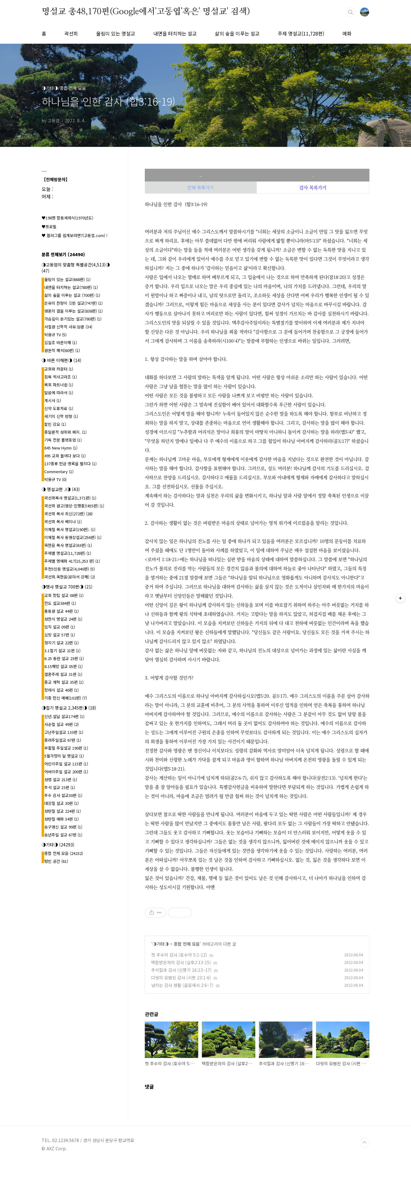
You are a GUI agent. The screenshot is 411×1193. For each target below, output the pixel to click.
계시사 (52, 400)
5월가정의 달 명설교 (64, 756)
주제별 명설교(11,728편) (67, 553)
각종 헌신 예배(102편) (65, 698)
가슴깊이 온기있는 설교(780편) (72, 319)
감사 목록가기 (312, 187)
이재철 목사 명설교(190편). (69, 529)
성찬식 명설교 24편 (63, 619)
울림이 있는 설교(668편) (67, 279)
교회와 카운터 (58, 369)
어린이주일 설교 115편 (66, 764)
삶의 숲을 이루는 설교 (237, 33)
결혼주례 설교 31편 (63, 674)
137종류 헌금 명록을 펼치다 (70, 463)
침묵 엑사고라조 (60, 377)
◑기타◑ (160, 944)
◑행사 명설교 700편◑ (67, 587)
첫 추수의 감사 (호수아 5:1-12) (179, 955)
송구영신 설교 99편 (63, 827)
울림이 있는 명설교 (115, 33)
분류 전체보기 (63, 254)
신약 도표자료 (58, 408)
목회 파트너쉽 (58, 385)
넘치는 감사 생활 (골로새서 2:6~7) (182, 985)
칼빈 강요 (55, 424)
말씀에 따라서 (58, 392)
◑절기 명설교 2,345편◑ (69, 708)
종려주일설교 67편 (62, 740)
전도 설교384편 (60, 603)
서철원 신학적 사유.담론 (68, 327)
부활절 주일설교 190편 (66, 748)
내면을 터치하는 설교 (175, 33)
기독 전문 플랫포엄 (63, 440)
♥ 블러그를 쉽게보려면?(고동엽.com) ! (74, 235)
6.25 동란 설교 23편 (64, 658)
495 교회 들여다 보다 (65, 456)
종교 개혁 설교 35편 (63, 682)
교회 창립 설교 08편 (63, 595)
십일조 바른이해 (60, 342)
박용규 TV (55, 334)
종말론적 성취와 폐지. (65, 432)
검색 (350, 12)
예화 (347, 33)
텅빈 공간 (56, 861)
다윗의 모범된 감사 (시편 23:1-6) (181, 977)
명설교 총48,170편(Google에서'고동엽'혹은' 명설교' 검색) (146, 12)
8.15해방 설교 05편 (63, 666)
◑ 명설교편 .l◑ (61, 489)
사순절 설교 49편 (61, 724)
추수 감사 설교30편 (63, 795)
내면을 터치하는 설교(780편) (71, 287)
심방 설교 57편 (59, 635)
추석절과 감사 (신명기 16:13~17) (181, 970)
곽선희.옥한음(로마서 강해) (69, 577)
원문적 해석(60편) (62, 350)
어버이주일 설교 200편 (66, 771)
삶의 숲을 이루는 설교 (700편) (72, 295)
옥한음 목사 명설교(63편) (68, 545)
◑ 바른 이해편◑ (61, 360)
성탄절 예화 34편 (61, 819)
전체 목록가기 (200, 187)
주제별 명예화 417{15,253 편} (72, 561)
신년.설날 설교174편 (64, 716)
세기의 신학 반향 (61, 416)
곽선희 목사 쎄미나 (63, 521)
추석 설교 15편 (59, 787)
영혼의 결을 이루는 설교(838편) (73, 311)
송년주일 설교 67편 (63, 835)
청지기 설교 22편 (61, 643)
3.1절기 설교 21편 (62, 650)
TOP (364, 1142)
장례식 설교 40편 (61, 690)
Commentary (58, 471)
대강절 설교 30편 (61, 803)
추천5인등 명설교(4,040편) (69, 569)
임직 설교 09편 (59, 627)
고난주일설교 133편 (63, 732)
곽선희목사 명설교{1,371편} (70, 498)
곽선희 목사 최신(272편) (68, 514)
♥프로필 (49, 226)
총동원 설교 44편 (61, 611)
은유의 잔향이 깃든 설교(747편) (73, 303)
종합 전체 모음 (187, 944)
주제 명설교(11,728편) (301, 33)
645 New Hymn (60, 448)
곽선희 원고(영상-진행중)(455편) (74, 506)
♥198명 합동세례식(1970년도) (67, 218)
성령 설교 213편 (60, 779)
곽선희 (71, 33)
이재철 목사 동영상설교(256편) (72, 537)
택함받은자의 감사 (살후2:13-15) (181, 962)
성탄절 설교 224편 (62, 811)
